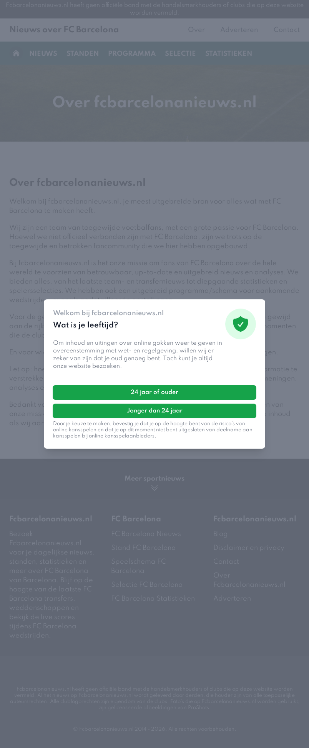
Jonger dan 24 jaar (155, 411)
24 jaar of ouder (154, 392)
